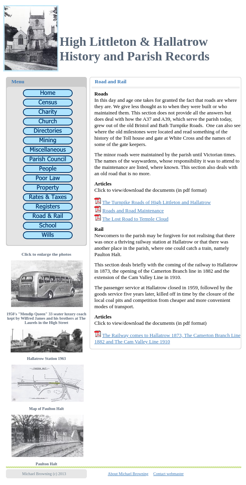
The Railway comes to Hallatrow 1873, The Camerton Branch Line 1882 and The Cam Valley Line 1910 (167, 339)
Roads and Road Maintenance (133, 212)
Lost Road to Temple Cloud (139, 220)
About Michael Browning (128, 475)
